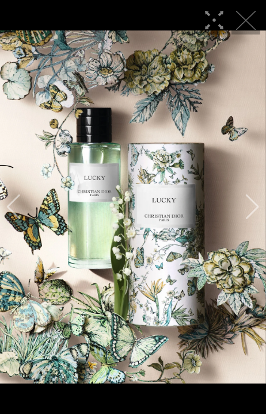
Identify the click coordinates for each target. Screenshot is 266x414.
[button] (13, 207)
